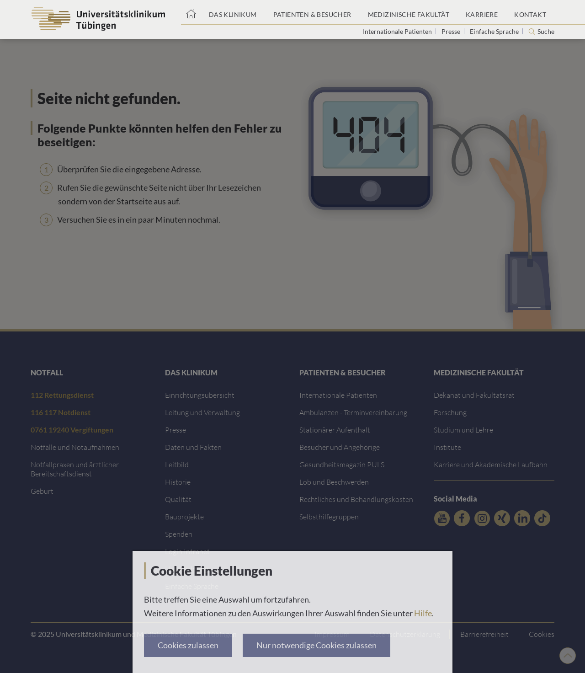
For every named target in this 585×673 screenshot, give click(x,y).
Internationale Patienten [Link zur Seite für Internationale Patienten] (398, 31)
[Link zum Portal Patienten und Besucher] (312, 12)
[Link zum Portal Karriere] (481, 12)
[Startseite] (191, 12)
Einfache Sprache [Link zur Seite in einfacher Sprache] (495, 31)
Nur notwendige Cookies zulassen (316, 645)
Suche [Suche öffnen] (545, 31)
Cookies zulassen (188, 645)
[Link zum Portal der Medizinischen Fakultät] (408, 12)
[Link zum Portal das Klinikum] (233, 12)
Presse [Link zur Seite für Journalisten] (451, 31)
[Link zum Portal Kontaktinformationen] (530, 12)
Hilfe (423, 613)
